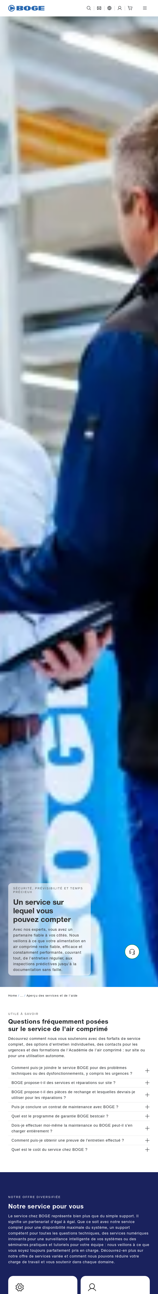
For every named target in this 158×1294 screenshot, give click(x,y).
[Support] (120, 8)
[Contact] (99, 8)
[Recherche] (89, 8)
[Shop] (130, 8)
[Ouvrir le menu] (145, 8)
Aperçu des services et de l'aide (52, 995)
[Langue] (109, 8)
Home (12, 995)
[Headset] (132, 951)
